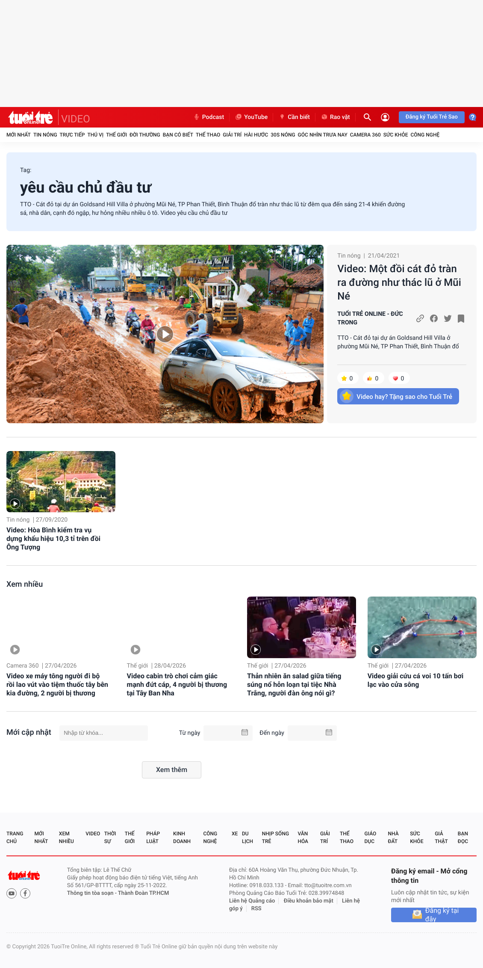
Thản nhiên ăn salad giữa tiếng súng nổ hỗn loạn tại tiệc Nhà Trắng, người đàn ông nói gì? (294, 684)
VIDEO (75, 119)
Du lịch (247, 837)
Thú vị (95, 135)
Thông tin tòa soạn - (92, 893)
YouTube (251, 117)
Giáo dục (371, 837)
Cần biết (294, 117)
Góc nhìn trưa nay (323, 135)
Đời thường (145, 135)
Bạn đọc (463, 837)
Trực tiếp (72, 135)
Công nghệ (424, 135)
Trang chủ (14, 837)
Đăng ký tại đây (442, 915)
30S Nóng (283, 135)
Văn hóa (302, 837)
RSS (256, 909)
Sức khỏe (395, 135)
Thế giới (116, 135)
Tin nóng (45, 135)
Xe (235, 834)
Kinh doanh (182, 837)
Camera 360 (365, 135)
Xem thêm (171, 770)
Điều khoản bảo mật (308, 901)
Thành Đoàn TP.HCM (143, 893)
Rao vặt (335, 117)
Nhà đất (393, 837)
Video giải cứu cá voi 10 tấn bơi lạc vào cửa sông (416, 680)
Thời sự (110, 837)
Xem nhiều (24, 584)
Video (92, 834)
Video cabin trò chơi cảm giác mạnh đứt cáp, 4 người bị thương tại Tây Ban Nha (177, 684)
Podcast (208, 117)
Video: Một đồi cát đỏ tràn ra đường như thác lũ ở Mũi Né (399, 282)
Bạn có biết (178, 135)
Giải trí (232, 135)
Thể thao (208, 135)
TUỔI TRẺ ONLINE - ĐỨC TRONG (370, 318)
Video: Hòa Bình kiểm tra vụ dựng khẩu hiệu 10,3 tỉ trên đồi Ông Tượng (53, 538)
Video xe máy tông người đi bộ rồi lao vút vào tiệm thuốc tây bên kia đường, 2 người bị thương (57, 684)
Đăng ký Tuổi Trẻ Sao (432, 117)
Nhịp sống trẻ (275, 837)
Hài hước (256, 135)
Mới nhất (18, 135)
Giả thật (441, 837)
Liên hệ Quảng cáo (252, 901)
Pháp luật (153, 837)
